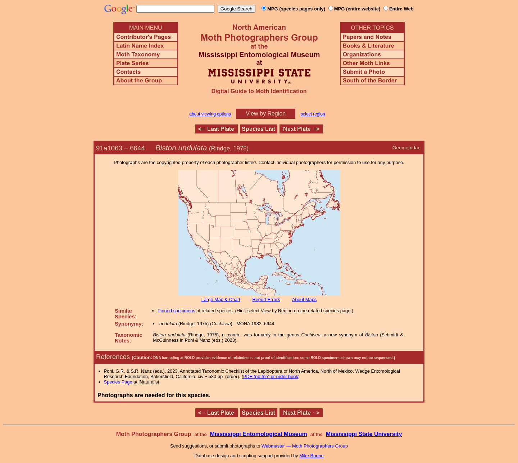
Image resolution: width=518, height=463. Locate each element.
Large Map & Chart (220, 299)
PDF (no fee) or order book (270, 376)
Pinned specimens (176, 310)
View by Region (266, 113)
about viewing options (210, 114)
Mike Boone (311, 455)
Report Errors (266, 299)
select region (313, 114)
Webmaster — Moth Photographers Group (305, 446)
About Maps (304, 299)
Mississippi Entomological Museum (258, 434)
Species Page (118, 382)
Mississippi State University (364, 434)
